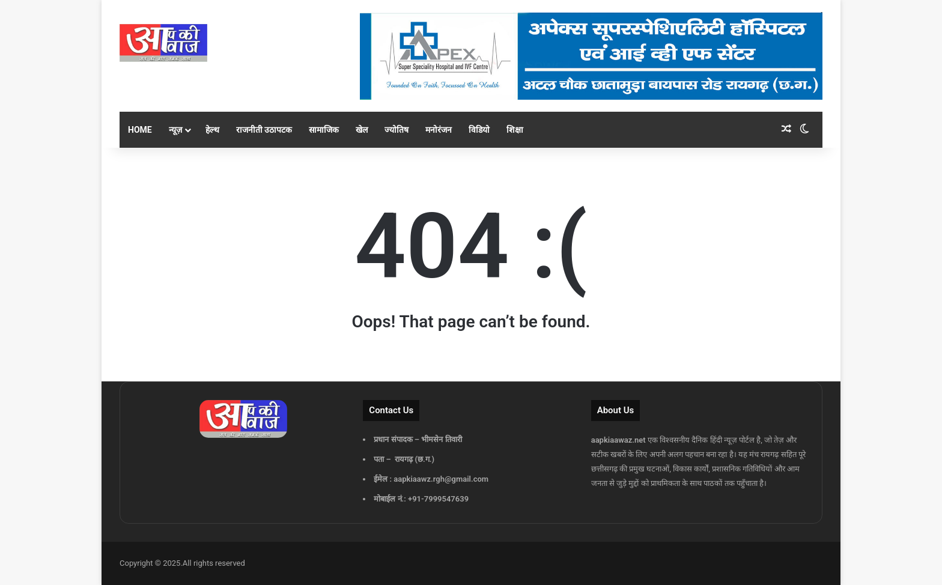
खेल (362, 130)
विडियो (479, 130)
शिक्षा (514, 130)
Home (140, 130)
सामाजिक (324, 130)
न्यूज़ (175, 130)
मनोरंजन (438, 130)
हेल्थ (212, 130)
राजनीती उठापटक (264, 130)
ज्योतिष (396, 130)
